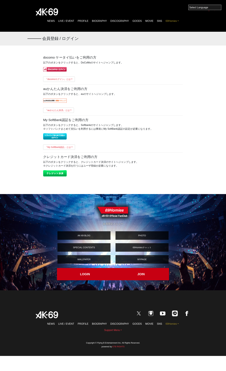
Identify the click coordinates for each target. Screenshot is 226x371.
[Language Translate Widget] (204, 7)
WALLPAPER (84, 259)
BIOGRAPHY (99, 21)
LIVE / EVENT (66, 21)
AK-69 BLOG (84, 235)
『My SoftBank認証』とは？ (59, 147)
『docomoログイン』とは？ (59, 79)
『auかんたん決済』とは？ (58, 110)
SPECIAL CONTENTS (84, 247)
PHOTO (142, 235)
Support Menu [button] (112, 330)
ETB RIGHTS (118, 346)
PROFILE (83, 21)
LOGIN (85, 274)
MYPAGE (142, 259)
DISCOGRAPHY (119, 21)
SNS (159, 21)
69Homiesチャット (142, 247)
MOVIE (149, 21)
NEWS (51, 21)
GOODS (137, 21)
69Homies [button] (171, 21)
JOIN (141, 274)
